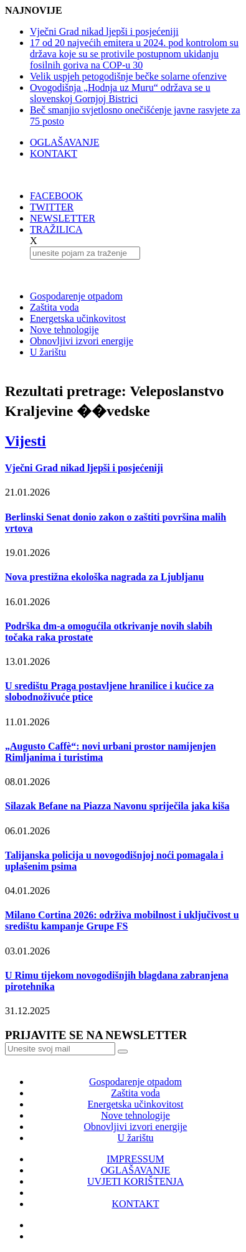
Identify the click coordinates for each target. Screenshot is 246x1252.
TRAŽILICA (56, 229)
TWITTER (51, 207)
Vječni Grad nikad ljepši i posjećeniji (104, 31)
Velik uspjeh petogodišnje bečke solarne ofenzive (128, 76)
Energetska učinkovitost (78, 318)
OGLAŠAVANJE (64, 142)
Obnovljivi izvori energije (81, 341)
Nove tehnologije (64, 329)
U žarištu (48, 352)
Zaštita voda (54, 307)
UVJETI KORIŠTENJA (135, 1181)
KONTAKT (53, 153)
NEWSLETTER (62, 218)
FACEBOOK (56, 196)
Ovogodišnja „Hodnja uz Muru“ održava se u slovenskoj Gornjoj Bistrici (120, 93)
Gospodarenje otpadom (76, 296)
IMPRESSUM (135, 1159)
